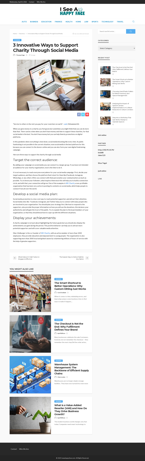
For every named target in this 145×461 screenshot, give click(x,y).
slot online (102, 135)
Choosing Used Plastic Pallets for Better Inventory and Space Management (122, 93)
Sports (95, 22)
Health (69, 22)
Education (46, 22)
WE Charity (70, 183)
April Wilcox (61, 333)
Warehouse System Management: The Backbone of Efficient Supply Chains (71, 369)
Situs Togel (102, 163)
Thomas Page (20, 55)
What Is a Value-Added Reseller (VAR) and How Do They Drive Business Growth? (70, 410)
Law (86, 22)
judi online (102, 171)
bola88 (100, 153)
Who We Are (41, 2)
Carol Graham (61, 292)
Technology (107, 22)
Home (78, 22)
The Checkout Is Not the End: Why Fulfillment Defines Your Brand (68, 326)
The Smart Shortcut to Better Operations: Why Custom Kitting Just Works (70, 286)
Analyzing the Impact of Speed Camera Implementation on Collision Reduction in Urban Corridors (122, 107)
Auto (24, 22)
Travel (120, 22)
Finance (58, 22)
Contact (31, 2)
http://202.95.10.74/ (106, 150)
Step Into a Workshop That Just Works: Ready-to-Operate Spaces (121, 120)
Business (34, 22)
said (65, 124)
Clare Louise (61, 377)
